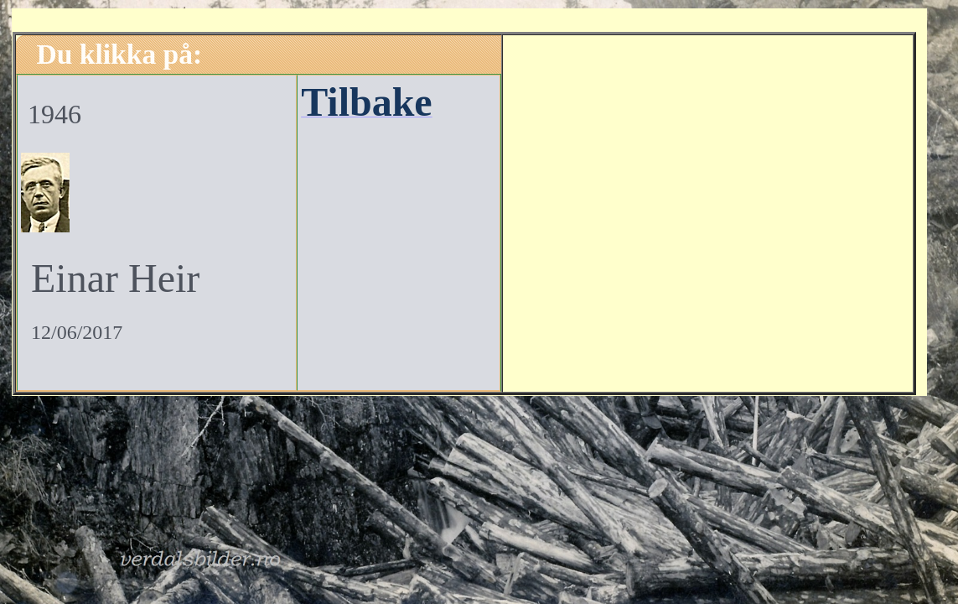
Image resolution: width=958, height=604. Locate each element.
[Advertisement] (707, 211)
